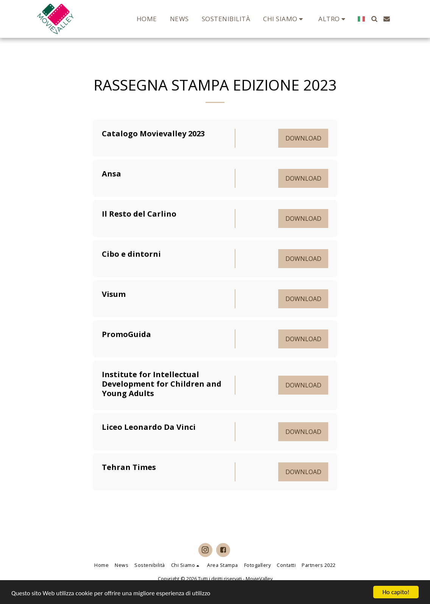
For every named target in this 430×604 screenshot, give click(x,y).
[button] (284, 18)
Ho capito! (395, 592)
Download (303, 138)
